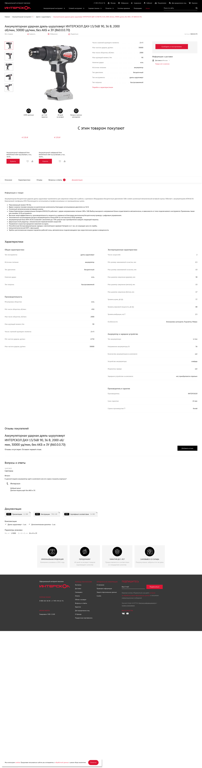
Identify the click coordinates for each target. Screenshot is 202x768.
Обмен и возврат (80, 599)
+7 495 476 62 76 (99, 3)
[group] (52, 556)
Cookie (99, 596)
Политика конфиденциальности (147, 603)
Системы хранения (124, 8)
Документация (79, 180)
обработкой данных (62, 762)
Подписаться (154, 587)
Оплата (77, 596)
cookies (17, 762)
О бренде (78, 614)
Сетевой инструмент (75, 8)
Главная (7, 17)
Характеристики (25, 180)
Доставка (78, 588)
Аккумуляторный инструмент (53, 8)
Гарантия (78, 607)
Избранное (53, 34)
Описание (8, 180)
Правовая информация (104, 588)
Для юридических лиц (82, 611)
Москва (113, 3)
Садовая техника (93, 8)
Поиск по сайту (169, 8)
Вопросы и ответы (57, 180)
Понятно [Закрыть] (93, 762)
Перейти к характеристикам (96, 86)
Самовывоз (78, 592)
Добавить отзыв (187, 448)
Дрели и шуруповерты (43, 17)
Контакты (78, 585)
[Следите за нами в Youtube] (127, 613)
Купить (13, 161)
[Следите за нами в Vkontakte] (123, 613)
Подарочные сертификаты (83, 618)
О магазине (100, 585)
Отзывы (40, 180)
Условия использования (128, 605)
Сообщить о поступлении (174, 47)
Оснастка (108, 8)
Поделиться (74, 34)
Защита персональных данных (107, 592)
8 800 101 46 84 (45, 601)
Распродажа (138, 8)
